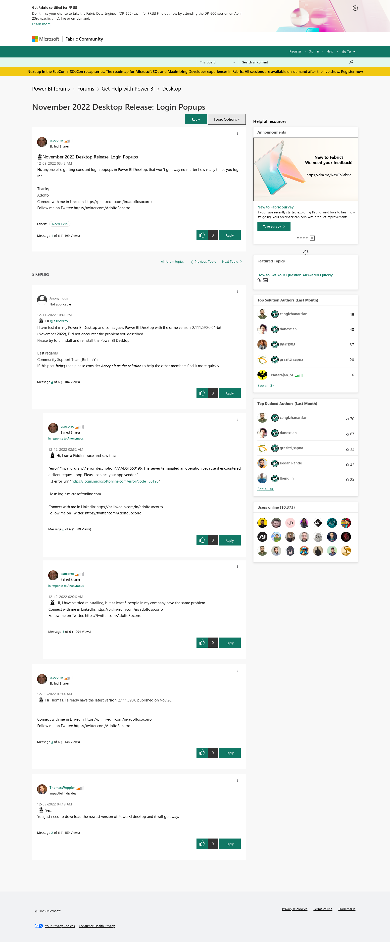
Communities (178, 39)
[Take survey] (274, 226)
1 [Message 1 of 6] (52, 235)
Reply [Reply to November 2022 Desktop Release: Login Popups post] (230, 235)
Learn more (41, 23)
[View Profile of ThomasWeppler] (62, 787)
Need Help (60, 223)
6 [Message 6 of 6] (63, 529)
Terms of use (322, 909)
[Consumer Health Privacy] (97, 925)
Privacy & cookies (294, 909)
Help (330, 51)
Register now (352, 71)
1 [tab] (298, 238)
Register (295, 51)
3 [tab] (304, 238)
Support (241, 39)
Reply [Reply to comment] (230, 393)
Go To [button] (346, 51)
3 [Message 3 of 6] (52, 742)
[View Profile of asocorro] (56, 140)
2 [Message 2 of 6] (52, 832)
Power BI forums (51, 88)
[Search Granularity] (217, 62)
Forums (114, 39)
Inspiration (136, 39)
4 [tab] (307, 238)
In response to (66, 438)
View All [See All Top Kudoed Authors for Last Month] (265, 489)
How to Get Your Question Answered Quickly (295, 274)
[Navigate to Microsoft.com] (45, 39)
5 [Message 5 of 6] (63, 631)
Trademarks (346, 909)
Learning (220, 39)
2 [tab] (301, 238)
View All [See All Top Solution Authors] (265, 385)
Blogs (201, 39)
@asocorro (59, 320)
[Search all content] (298, 62)
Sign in (314, 51)
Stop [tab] (312, 238)
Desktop (171, 88)
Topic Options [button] (225, 119)
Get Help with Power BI (128, 88)
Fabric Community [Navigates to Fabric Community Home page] (84, 39)
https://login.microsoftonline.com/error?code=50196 (115, 481)
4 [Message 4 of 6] (52, 382)
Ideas (156, 39)
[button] (196, 119)
